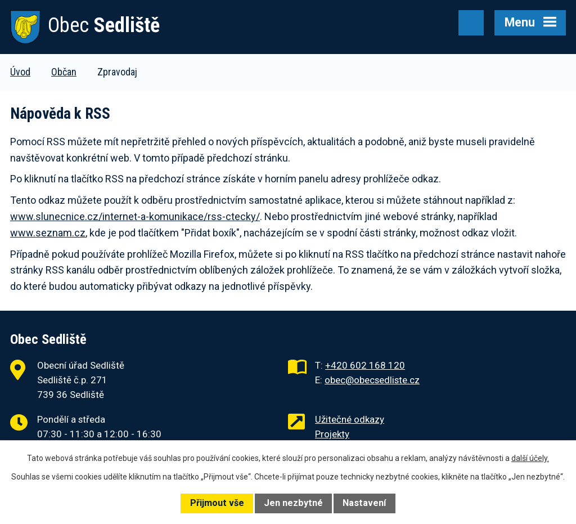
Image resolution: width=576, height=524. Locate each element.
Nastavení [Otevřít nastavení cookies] (364, 503)
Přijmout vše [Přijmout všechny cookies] (217, 503)
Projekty (332, 434)
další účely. (530, 458)
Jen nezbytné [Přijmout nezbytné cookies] (293, 503)
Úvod (20, 72)
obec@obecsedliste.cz (372, 380)
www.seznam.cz (48, 233)
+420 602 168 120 (365, 365)
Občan (63, 72)
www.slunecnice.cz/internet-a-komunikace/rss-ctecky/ (135, 216)
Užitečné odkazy (349, 419)
